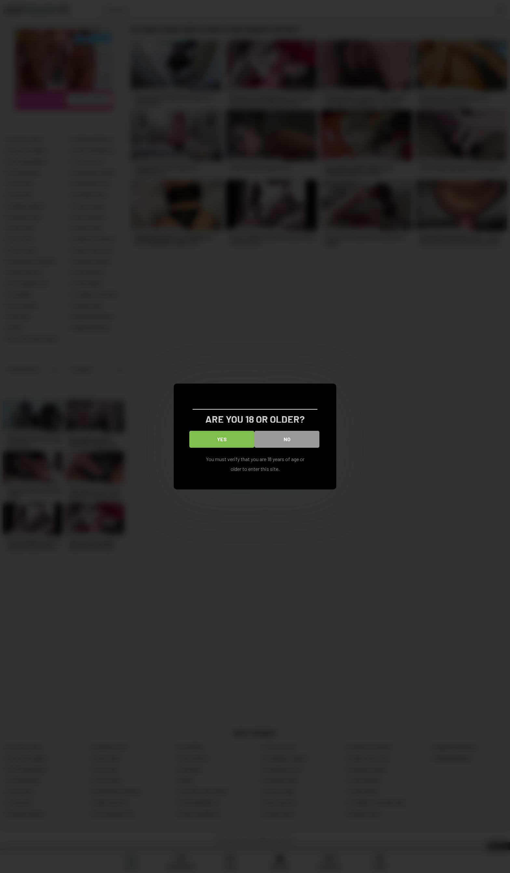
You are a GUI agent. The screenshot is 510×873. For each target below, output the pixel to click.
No (287, 439)
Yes (222, 439)
